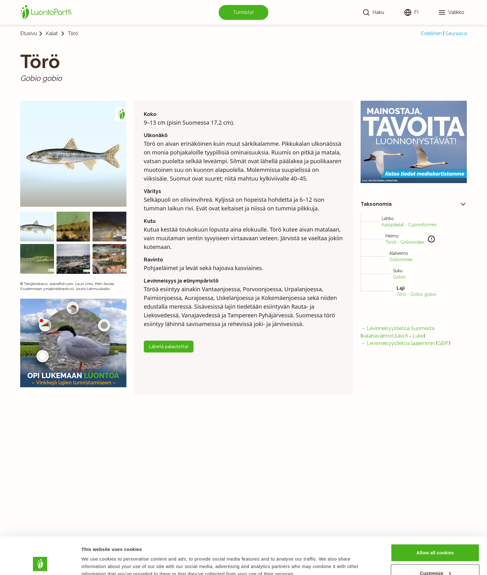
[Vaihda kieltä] (411, 12)
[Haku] (373, 12)
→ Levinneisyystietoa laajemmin (398, 343)
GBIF (443, 343)
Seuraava (456, 33)
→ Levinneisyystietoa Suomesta (398, 328)
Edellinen (431, 33)
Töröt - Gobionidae (404, 242)
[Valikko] (451, 12)
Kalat (52, 33)
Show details (95, 556)
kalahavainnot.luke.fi (385, 336)
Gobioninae (400, 259)
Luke (418, 336)
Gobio (399, 276)
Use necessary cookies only (435, 558)
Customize (435, 538)
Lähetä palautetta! (168, 346)
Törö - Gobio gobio (416, 294)
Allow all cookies (435, 517)
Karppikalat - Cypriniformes (409, 224)
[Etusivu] (47, 12)
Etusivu (28, 33)
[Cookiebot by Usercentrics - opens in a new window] (40, 563)
